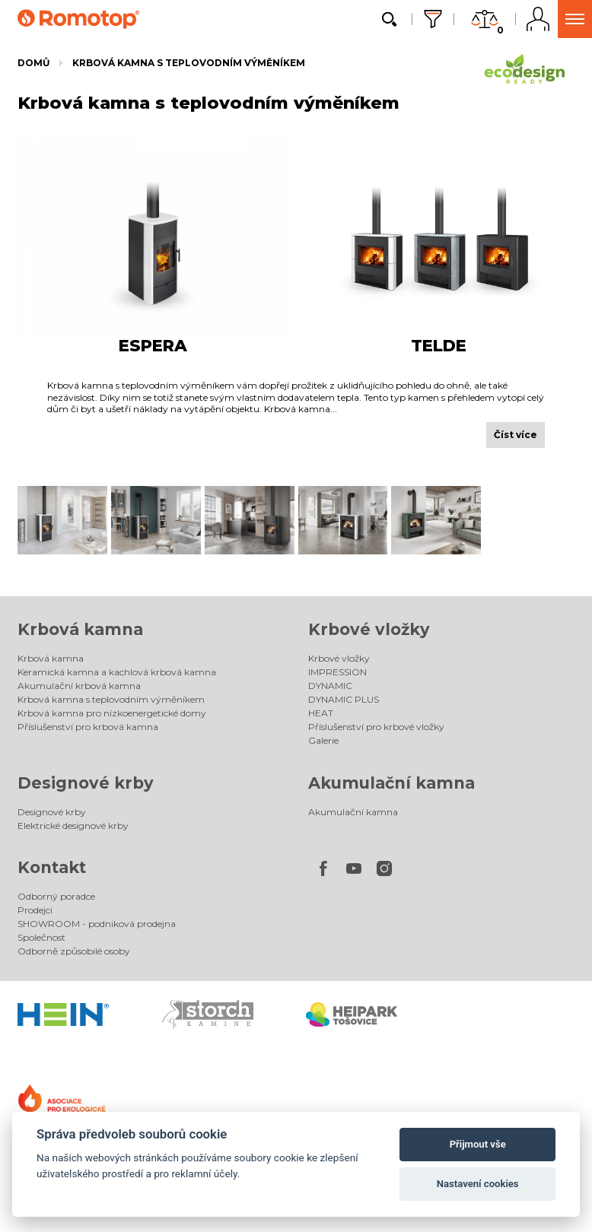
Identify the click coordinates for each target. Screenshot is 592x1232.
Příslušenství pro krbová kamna (88, 726)
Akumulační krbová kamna (79, 685)
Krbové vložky (369, 629)
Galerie (323, 740)
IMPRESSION (337, 672)
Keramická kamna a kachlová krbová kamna (117, 672)
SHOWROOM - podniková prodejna (97, 923)
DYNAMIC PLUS (343, 699)
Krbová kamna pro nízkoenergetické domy (112, 713)
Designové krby (86, 782)
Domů (33, 62)
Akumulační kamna (391, 782)
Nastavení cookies (478, 1183)
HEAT (320, 713)
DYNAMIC (330, 685)
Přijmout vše (478, 1144)
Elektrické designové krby (73, 825)
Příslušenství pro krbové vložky (376, 726)
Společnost (41, 937)
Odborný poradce (56, 896)
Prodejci (35, 910)
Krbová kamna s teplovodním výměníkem (188, 62)
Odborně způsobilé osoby (74, 951)
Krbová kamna (80, 629)
